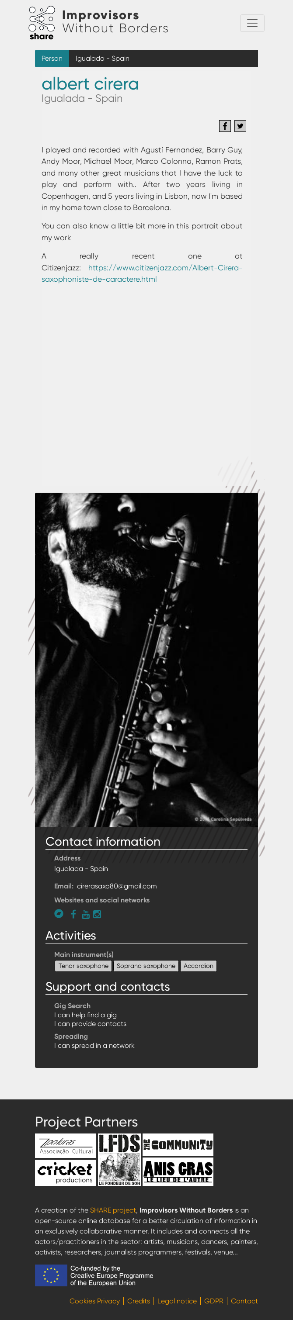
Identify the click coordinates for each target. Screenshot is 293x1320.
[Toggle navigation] (252, 23)
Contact (244, 1301)
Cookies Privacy (95, 1301)
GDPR (213, 1301)
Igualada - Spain (102, 58)
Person (52, 58)
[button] (146, 659)
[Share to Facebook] (225, 126)
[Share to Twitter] (240, 126)
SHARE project (113, 1210)
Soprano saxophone (146, 965)
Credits (138, 1301)
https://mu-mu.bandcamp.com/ (61, 913)
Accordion (198, 965)
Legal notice (177, 1301)
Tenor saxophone (83, 965)
